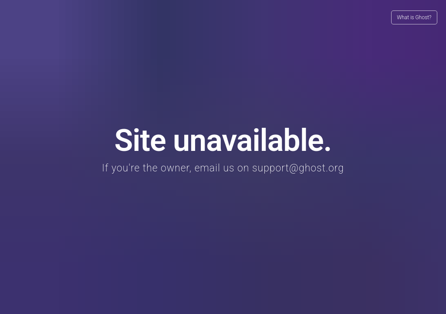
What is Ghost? (414, 17)
